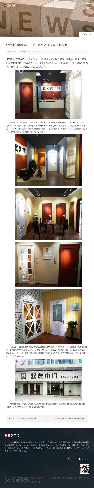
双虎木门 (11, 59)
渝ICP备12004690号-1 (82, 478)
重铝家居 (14, 482)
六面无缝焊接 (21, 482)
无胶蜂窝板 (29, 482)
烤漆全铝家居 (37, 482)
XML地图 (65, 478)
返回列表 (86, 34)
